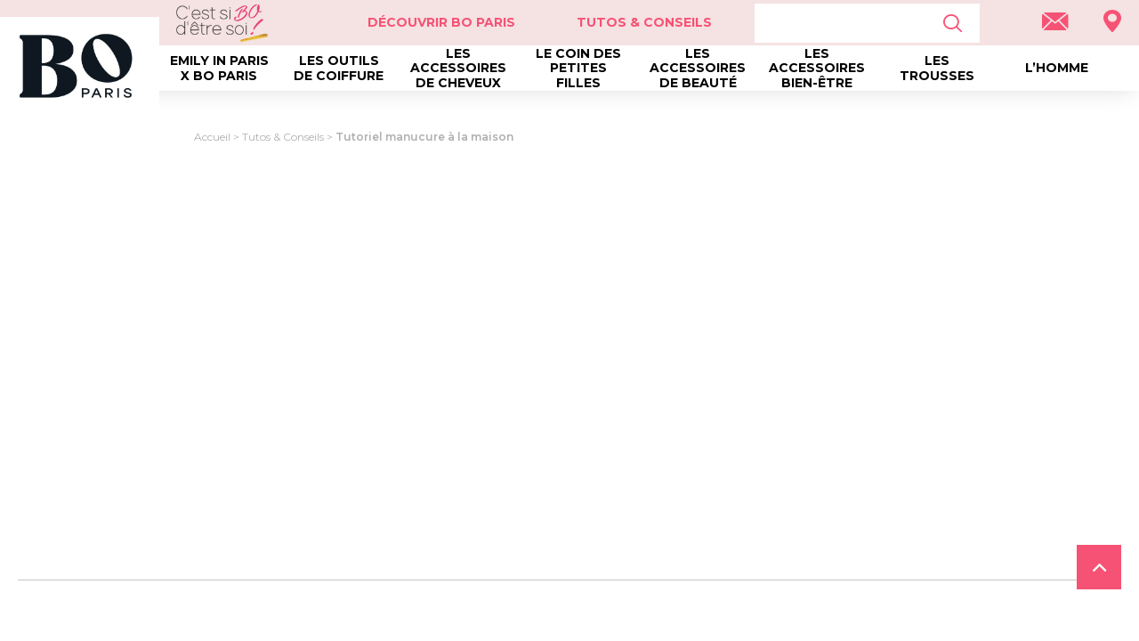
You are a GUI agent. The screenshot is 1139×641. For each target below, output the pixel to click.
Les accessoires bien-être (817, 68)
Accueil (212, 136)
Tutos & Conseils (644, 22)
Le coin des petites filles (578, 68)
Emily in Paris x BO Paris (219, 68)
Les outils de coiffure (339, 68)
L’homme (1056, 68)
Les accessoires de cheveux (458, 68)
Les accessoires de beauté (698, 68)
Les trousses (937, 68)
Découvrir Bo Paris (441, 22)
